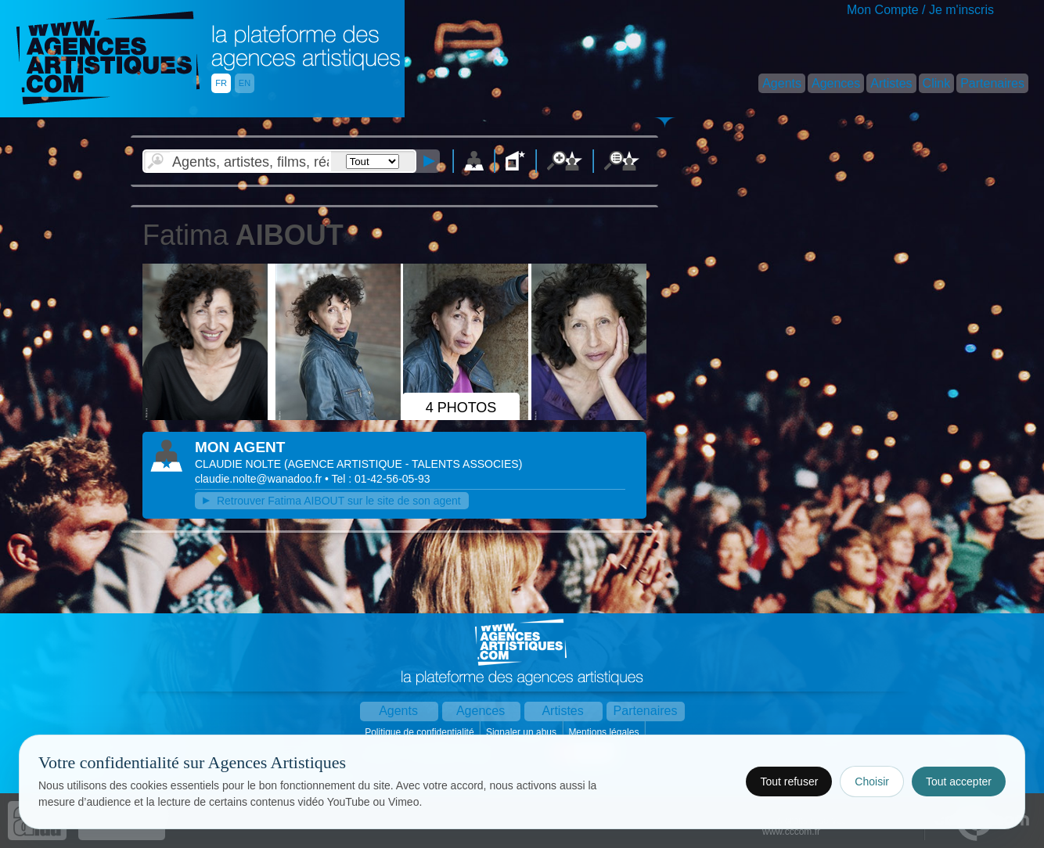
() (403, 464)
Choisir (872, 781)
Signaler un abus (522, 732)
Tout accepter (959, 781)
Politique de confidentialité (421, 732)
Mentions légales (604, 732)
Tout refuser (789, 781)
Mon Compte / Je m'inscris (920, 9)
